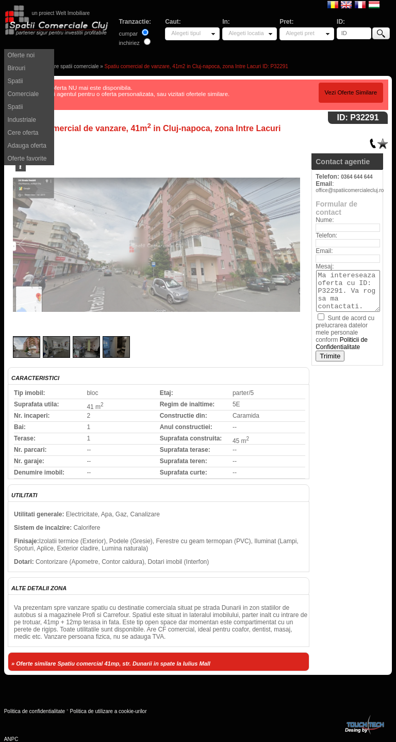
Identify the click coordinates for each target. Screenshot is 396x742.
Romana (332, 4)
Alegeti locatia (246, 33)
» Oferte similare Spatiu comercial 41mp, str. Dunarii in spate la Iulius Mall (110, 663)
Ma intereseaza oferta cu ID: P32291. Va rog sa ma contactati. (348, 291)
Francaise (360, 4)
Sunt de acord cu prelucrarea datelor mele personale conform (345, 332)
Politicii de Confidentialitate (342, 343)
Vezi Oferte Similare (350, 92)
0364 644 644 (356, 177)
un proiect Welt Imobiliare (60, 13)
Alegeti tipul (186, 33)
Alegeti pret (300, 33)
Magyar (374, 4)
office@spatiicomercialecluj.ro (350, 190)
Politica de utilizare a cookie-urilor (108, 711)
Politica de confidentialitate (34, 711)
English (346, 4)
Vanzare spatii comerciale (69, 66)
